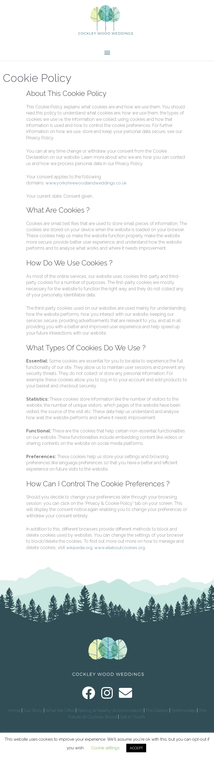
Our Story (32, 714)
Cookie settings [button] (105, 747)
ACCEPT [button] (136, 748)
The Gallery (157, 714)
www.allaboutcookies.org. (120, 551)
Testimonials (184, 714)
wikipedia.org (79, 551)
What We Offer (59, 714)
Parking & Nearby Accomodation (110, 714)
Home (14, 714)
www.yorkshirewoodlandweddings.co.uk (86, 187)
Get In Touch (133, 721)
